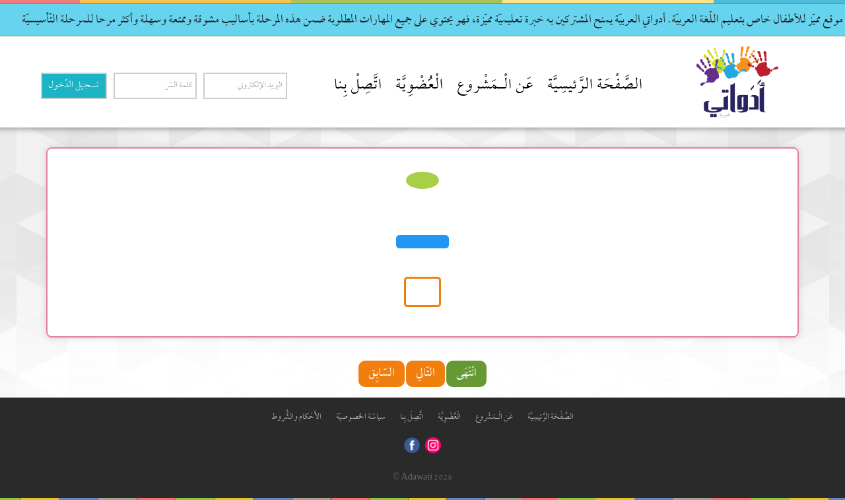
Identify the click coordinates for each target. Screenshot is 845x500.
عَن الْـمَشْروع (495, 86)
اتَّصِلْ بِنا (358, 86)
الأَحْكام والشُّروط (296, 417)
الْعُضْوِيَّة (419, 86)
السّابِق (381, 373)
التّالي (425, 373)
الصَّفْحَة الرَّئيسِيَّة (595, 86)
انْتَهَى (466, 373)
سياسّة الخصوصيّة (361, 417)
